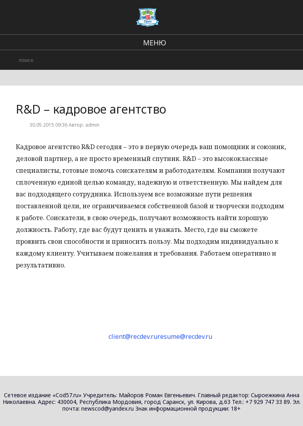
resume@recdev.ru (184, 336)
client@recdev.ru (132, 336)
